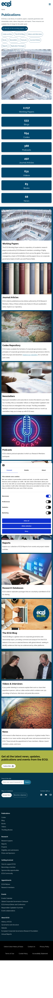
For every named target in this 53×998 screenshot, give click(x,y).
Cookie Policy (23, 990)
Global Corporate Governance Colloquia (15, 935)
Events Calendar (7, 931)
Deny (26, 531)
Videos (4, 855)
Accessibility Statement (40, 990)
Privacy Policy (45, 983)
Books (5, 41)
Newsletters (14, 41)
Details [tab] (26, 470)
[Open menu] (49, 4)
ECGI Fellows (6, 916)
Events (4, 927)
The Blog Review (7, 859)
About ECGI (6, 952)
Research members (8, 920)
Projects (4, 877)
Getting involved (7, 891)
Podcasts (25, 41)
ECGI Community (7, 905)
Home (3, 10)
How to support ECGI (9, 895)
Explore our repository (30, 373)
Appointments (6, 912)
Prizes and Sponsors (8, 883)
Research (5, 866)
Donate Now (7, 821)
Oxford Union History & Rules (13, 983)
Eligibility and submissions (10, 880)
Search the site (6, 803)
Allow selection (26, 526)
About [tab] (44, 470)
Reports (5, 48)
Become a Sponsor (20, 821)
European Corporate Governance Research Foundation (20, 966)
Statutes (4, 963)
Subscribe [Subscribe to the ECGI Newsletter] (9, 790)
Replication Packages (18, 48)
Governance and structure (10, 959)
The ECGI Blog (20, 35)
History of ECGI (7, 956)
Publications (6, 841)
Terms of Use (9, 990)
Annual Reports (7, 969)
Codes (4, 846)
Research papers (7, 870)
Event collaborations (8, 944)
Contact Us (31, 983)
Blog (3, 849)
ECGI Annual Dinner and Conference (13, 938)
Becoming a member (9, 898)
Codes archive (7, 35)
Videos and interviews (36, 35)
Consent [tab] (9, 470)
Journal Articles (36, 41)
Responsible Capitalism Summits (12, 941)
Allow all (26, 520)
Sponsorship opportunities (10, 902)
